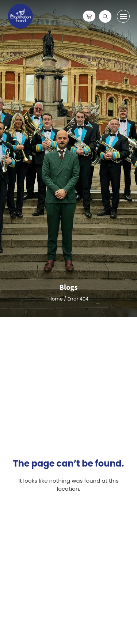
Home (56, 298)
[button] (123, 16)
